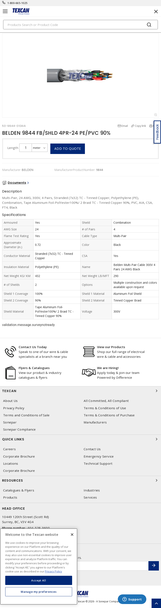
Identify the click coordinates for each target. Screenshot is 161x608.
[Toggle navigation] (5, 11)
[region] (38, 566)
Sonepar (10, 422)
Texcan (80, 391)
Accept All (38, 580)
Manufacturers (95, 422)
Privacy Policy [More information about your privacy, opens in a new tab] (53, 571)
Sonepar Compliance (19, 429)
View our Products (111, 347)
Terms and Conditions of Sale (26, 415)
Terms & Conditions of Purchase (109, 415)
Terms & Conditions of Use (105, 408)
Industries (92, 490)
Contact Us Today (33, 347)
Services (90, 497)
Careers (9, 449)
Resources (80, 480)
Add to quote (67, 148)
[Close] (72, 534)
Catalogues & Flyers (18, 490)
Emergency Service (99, 456)
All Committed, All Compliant (106, 401)
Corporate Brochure (19, 456)
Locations (10, 464)
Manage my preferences (38, 592)
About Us (10, 401)
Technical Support (98, 464)
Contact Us (92, 449)
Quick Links (80, 439)
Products (10, 497)
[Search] (80, 24)
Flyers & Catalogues (34, 368)
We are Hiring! (108, 368)
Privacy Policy (14, 408)
